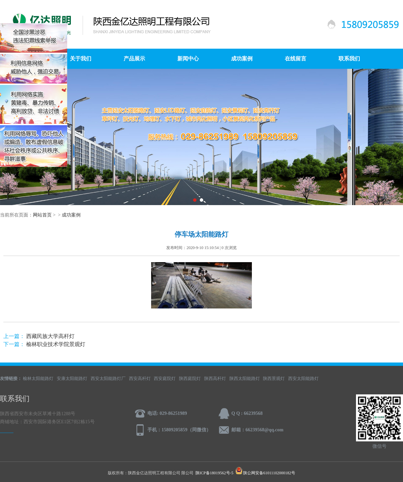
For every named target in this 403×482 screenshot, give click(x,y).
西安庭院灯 (165, 378)
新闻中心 (188, 58)
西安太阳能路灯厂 (108, 378)
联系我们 (349, 58)
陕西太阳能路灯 (244, 378)
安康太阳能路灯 (72, 378)
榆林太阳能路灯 (38, 378)
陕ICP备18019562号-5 (214, 473)
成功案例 (242, 58)
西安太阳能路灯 (303, 378)
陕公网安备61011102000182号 (269, 473)
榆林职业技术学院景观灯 (55, 344)
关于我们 (80, 58)
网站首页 (42, 215)
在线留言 (295, 58)
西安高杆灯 (140, 378)
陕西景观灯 (274, 378)
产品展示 (134, 58)
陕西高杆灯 (215, 378)
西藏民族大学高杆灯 (50, 336)
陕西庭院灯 (190, 378)
